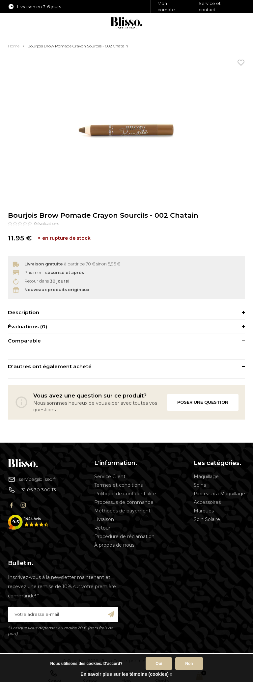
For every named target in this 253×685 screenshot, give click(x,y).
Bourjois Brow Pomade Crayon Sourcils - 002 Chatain (77, 45)
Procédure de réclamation (124, 536)
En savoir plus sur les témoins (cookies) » (126, 674)
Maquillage (206, 477)
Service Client (110, 477)
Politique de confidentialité (125, 494)
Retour (102, 528)
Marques (204, 511)
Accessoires (207, 502)
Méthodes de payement (122, 511)
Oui (158, 663)
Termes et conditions (118, 485)
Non (189, 663)
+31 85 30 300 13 (32, 489)
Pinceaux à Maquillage (219, 494)
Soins (200, 485)
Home (13, 45)
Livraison (104, 519)
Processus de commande (124, 502)
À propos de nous (114, 545)
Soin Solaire (207, 519)
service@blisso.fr (32, 479)
